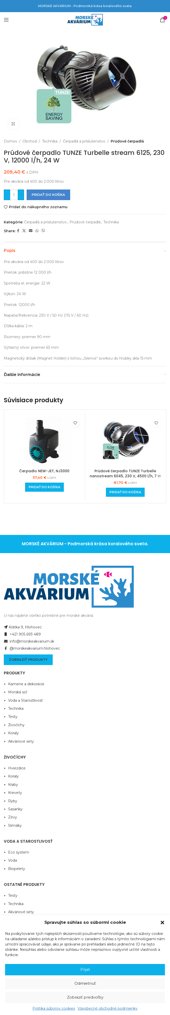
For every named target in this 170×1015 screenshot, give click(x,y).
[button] (162, 922)
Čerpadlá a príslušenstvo (84, 141)
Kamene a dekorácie (26, 684)
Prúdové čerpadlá (127, 141)
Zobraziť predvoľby (85, 997)
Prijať (85, 969)
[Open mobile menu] (6, 20)
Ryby (12, 801)
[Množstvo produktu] (14, 195)
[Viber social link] (43, 230)
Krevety (15, 792)
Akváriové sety (21, 741)
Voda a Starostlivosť (25, 700)
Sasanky (15, 809)
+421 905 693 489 (22, 634)
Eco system (18, 852)
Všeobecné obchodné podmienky (108, 1008)
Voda (12, 860)
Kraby (13, 784)
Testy (12, 716)
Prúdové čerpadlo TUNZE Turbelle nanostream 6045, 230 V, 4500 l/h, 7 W (125, 473)
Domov (10, 141)
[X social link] (24, 230)
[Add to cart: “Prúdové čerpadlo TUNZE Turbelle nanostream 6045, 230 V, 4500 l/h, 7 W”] (125, 492)
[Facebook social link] (18, 230)
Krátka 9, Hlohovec (23, 627)
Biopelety (16, 868)
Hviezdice (17, 768)
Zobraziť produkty (28, 659)
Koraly (13, 733)
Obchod (30, 141)
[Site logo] (85, 19)
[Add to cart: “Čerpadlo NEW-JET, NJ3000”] (44, 487)
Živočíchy (16, 725)
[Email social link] (30, 230)
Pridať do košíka (48, 195)
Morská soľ (17, 692)
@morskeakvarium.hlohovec (32, 648)
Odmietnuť (85, 983)
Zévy (12, 817)
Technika (50, 141)
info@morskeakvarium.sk (29, 641)
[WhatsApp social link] (37, 230)
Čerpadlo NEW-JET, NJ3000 (44, 471)
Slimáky (15, 825)
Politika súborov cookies (53, 1008)
